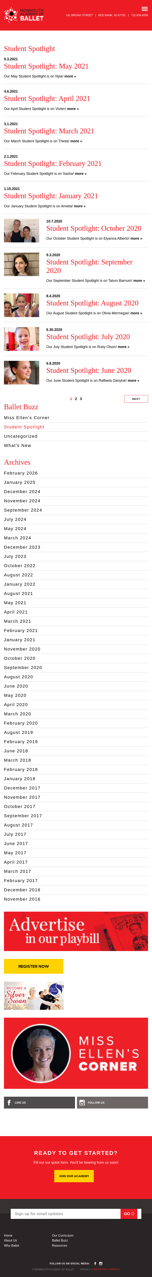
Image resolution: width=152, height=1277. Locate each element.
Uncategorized (21, 436)
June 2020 (16, 686)
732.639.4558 (139, 15)
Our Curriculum (62, 1235)
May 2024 (15, 528)
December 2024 (22, 491)
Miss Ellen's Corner (27, 417)
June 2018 (16, 750)
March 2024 (17, 537)
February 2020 (21, 723)
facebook (95, 1263)
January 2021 (20, 639)
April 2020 (16, 704)
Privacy (85, 1269)
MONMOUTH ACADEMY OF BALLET (24, 15)
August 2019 (18, 732)
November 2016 (22, 899)
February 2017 (21, 880)
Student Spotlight (24, 426)
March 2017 (17, 871)
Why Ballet (11, 1245)
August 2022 (18, 574)
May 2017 (15, 852)
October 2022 (20, 565)
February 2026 (21, 473)
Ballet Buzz (60, 1240)
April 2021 (16, 612)
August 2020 (18, 676)
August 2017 (18, 825)
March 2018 (17, 760)
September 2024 (23, 510)
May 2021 (15, 602)
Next (136, 398)
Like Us (20, 1102)
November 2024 (22, 500)
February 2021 (21, 630)
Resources (59, 1245)
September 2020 (23, 667)
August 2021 (18, 593)
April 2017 (16, 862)
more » (70, 76)
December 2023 (22, 547)
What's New (17, 445)
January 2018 (20, 778)
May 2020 (15, 695)
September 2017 (23, 815)
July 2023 (15, 556)
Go (127, 1214)
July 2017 (15, 834)
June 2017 (16, 843)
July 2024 (15, 519)
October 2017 (20, 806)
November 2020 (22, 649)
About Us (10, 1240)
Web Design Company (106, 1269)
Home (8, 1235)
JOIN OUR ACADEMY (74, 1176)
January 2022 (20, 584)
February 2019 (21, 741)
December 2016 (22, 889)
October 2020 (20, 658)
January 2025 (20, 482)
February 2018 (21, 769)
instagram (100, 1263)
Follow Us (96, 1102)
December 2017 (22, 788)
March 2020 (17, 713)
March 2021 (17, 621)
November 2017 (22, 797)
